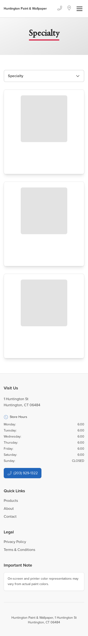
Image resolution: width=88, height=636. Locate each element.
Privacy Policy (15, 541)
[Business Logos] (25, 8)
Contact (10, 516)
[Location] (69, 9)
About (9, 508)
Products (11, 500)
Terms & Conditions (19, 549)
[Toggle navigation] (79, 9)
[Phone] (59, 9)
